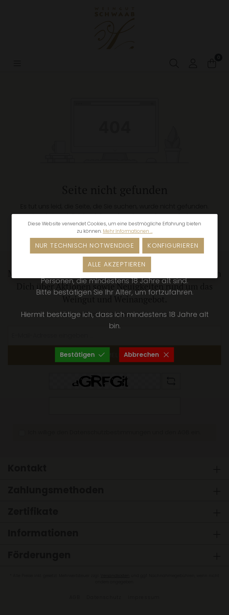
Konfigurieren (173, 245)
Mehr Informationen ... (128, 231)
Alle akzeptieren (117, 264)
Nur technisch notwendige (85, 245)
